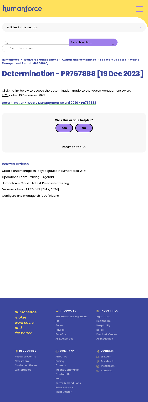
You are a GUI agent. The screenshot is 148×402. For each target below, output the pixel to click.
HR (57, 321)
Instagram (105, 366)
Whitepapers (23, 369)
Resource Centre (25, 356)
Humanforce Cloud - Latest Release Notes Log (35, 183)
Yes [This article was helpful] (64, 128)
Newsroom (22, 361)
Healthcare (103, 321)
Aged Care (103, 316)
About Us (61, 356)
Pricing (60, 361)
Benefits (61, 334)
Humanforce (10, 60)
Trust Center (63, 392)
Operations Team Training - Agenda (28, 177)
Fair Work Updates (113, 60)
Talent (60, 325)
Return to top (74, 147)
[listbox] (93, 45)
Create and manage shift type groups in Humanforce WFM (44, 171)
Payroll (60, 330)
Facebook (105, 361)
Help (58, 378)
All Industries (104, 338)
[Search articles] (35, 48)
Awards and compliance (79, 60)
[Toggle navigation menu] (139, 8)
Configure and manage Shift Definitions (30, 196)
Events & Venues (106, 334)
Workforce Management (41, 60)
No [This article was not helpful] (84, 128)
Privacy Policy (64, 387)
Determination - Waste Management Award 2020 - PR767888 (49, 103)
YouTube (104, 370)
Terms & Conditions (68, 383)
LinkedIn (103, 356)
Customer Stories (26, 365)
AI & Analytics (64, 338)
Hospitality (103, 325)
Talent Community (68, 369)
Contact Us (63, 374)
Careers (61, 365)
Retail (100, 330)
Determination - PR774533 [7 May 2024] (30, 189)
